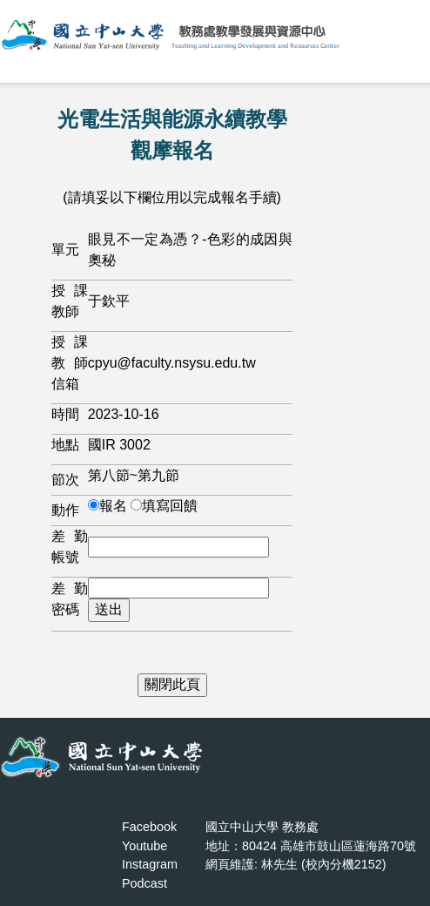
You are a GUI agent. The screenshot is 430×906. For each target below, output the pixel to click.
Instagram (150, 864)
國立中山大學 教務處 (262, 827)
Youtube (144, 846)
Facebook (149, 827)
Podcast (144, 883)
